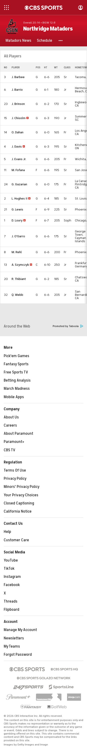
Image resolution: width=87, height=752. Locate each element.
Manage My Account (20, 630)
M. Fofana (18, 170)
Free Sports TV (16, 372)
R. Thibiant (19, 279)
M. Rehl (17, 252)
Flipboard (11, 609)
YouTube (11, 560)
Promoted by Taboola (68, 326)
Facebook (12, 585)
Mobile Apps (14, 397)
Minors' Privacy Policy (21, 486)
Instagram (12, 576)
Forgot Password (18, 654)
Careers (10, 425)
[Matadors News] (18, 40)
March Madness (17, 388)
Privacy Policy (15, 478)
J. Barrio (17, 90)
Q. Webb (17, 295)
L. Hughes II (19, 198)
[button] (61, 40)
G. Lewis (17, 209)
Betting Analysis (17, 380)
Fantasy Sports (16, 364)
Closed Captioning (19, 503)
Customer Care (16, 540)
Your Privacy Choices (21, 495)
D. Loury (17, 220)
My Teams (12, 646)
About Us (11, 417)
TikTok (9, 568)
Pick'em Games (16, 356)
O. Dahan (17, 132)
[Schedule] (44, 40)
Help (7, 531)
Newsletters (14, 638)
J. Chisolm (19, 118)
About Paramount (18, 433)
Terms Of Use (15, 470)
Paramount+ (14, 441)
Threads (10, 601)
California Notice (18, 511)
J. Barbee (18, 77)
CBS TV (9, 450)
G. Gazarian (19, 184)
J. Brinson (18, 104)
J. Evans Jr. (19, 159)
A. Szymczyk (20, 265)
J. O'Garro (18, 236)
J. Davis (17, 146)
